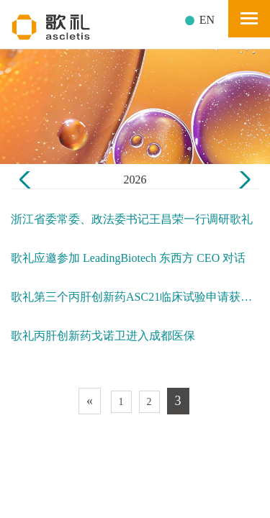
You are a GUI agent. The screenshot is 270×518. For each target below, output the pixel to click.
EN (207, 20)
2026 (135, 179)
